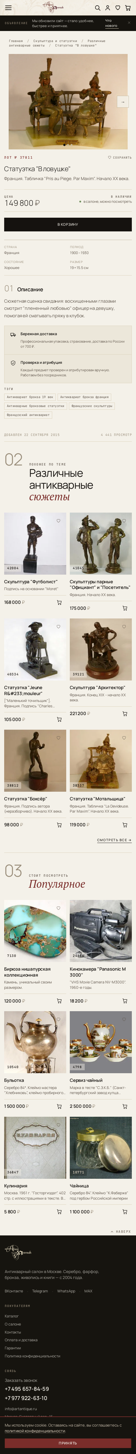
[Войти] (107, 7)
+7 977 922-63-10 (26, 1398)
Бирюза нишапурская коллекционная (27, 972)
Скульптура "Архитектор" (98, 688)
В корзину (68, 224)
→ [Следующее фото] (123, 101)
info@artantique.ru (21, 1408)
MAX (88, 1291)
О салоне (13, 1324)
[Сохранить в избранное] (119, 157)
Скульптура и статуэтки (55, 41)
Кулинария (15, 1186)
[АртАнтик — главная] (53, 7)
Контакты (13, 1332)
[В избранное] (58, 520)
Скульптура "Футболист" (31, 582)
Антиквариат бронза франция (84, 397)
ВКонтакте (14, 1291)
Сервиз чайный (86, 1080)
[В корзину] (59, 602)
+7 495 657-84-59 (27, 1388)
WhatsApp (66, 1291)
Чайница (79, 1186)
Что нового (111, 23)
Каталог (12, 1316)
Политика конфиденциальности (32, 1356)
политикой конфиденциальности (35, 1430)
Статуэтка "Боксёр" (25, 799)
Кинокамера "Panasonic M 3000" (98, 972)
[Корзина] (127, 7)
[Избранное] (117, 7)
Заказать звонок (21, 1380)
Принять (68, 1443)
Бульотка (14, 1080)
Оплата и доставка (21, 1339)
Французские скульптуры (92, 406)
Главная (16, 41)
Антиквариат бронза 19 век (30, 397)
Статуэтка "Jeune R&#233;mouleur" (23, 690)
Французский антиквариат (28, 415)
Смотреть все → (114, 840)
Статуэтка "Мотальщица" (98, 799)
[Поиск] (97, 7)
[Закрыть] (129, 23)
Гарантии (13, 1348)
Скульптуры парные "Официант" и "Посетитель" (100, 584)
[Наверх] (120, 1231)
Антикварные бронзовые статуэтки (35, 406)
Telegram (40, 1291)
